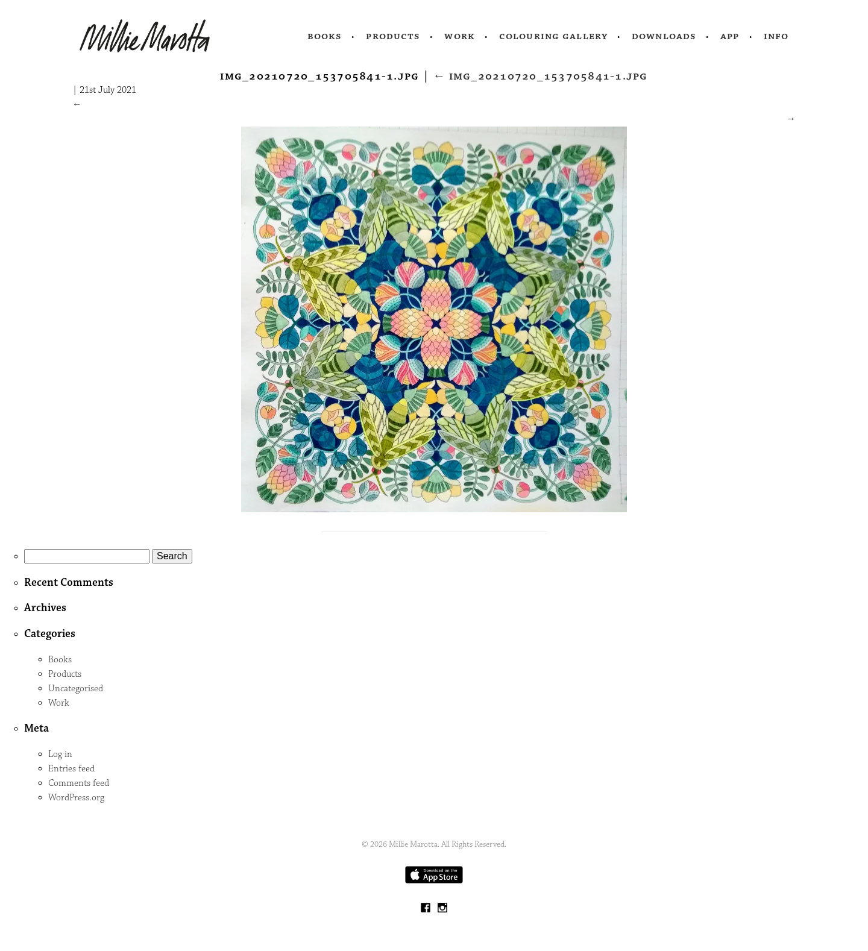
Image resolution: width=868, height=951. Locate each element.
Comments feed (78, 783)
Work (459, 36)
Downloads (664, 36)
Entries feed (71, 768)
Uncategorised (75, 688)
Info (776, 36)
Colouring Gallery (553, 36)
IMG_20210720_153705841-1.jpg (540, 76)
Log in (60, 754)
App (729, 36)
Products (393, 36)
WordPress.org (76, 797)
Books (324, 36)
